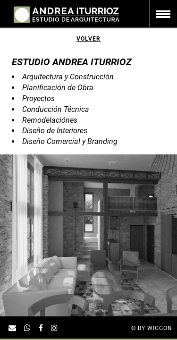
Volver (88, 38)
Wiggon (159, 328)
